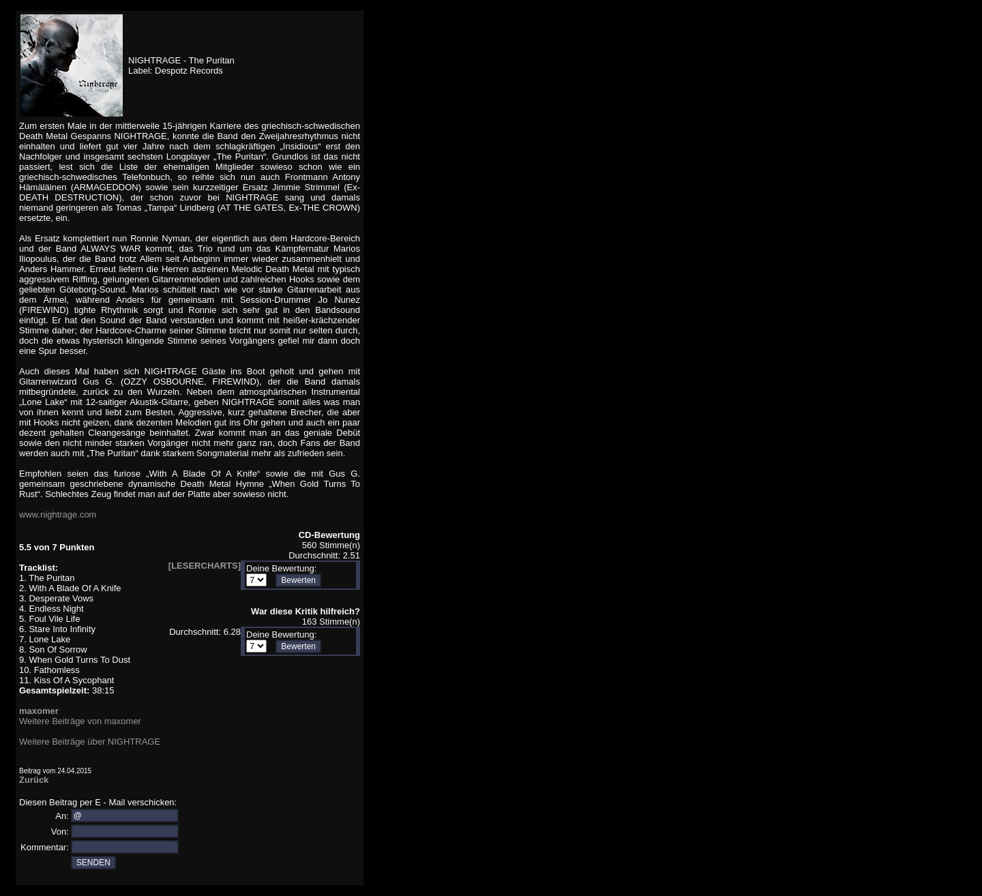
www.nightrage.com (57, 514)
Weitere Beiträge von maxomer (80, 721)
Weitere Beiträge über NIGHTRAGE (89, 741)
